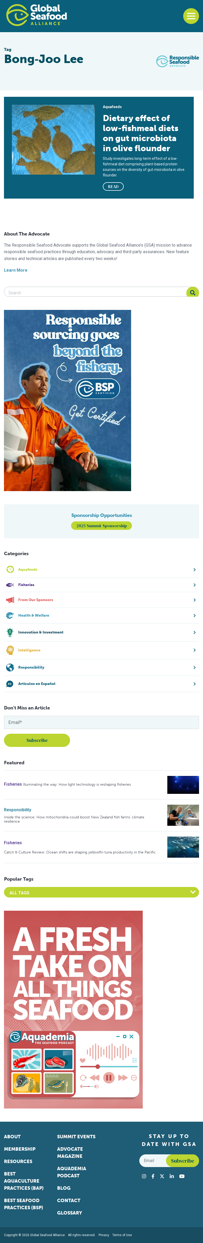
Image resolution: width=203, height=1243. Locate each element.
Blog (64, 1188)
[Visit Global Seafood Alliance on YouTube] (182, 1176)
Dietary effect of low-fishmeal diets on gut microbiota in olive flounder (140, 133)
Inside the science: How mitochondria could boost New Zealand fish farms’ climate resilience (74, 819)
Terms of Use (122, 1235)
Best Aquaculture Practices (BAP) (24, 1181)
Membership (19, 1149)
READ (113, 186)
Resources (18, 1161)
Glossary (69, 1213)
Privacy (104, 1235)
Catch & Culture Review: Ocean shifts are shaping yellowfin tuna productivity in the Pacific (80, 852)
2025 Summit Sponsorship (101, 526)
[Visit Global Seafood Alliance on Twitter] (162, 1176)
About (12, 1137)
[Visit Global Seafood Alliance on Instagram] (144, 1176)
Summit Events (76, 1137)
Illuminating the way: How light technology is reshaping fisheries (77, 784)
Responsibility (17, 809)
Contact (68, 1200)
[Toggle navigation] (191, 16)
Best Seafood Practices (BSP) (23, 1204)
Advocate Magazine (70, 1152)
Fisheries (13, 784)
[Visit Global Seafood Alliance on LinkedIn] (172, 1176)
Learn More (15, 270)
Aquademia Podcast (71, 1172)
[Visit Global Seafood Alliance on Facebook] (153, 1176)
